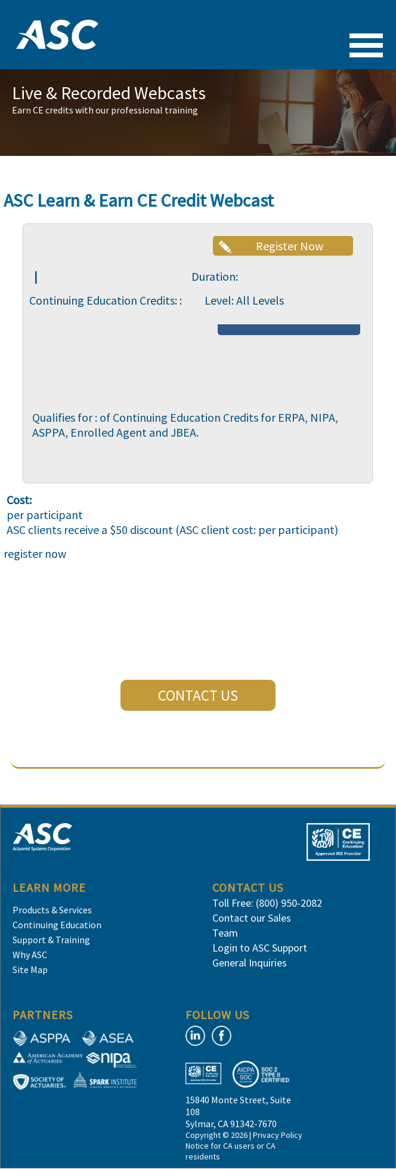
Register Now (289, 245)
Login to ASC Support (259, 948)
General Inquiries (249, 962)
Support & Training (51, 940)
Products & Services (52, 910)
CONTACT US (198, 695)
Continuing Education (57, 925)
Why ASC (30, 955)
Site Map (30, 969)
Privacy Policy (277, 1135)
